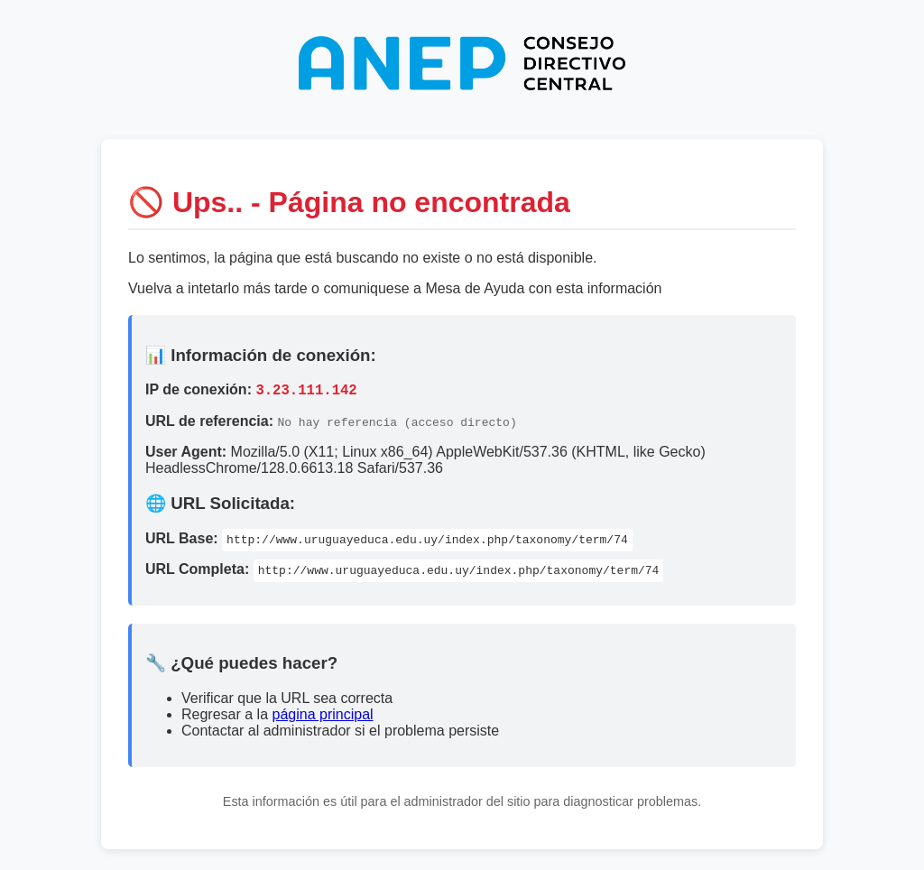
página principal (323, 717)
